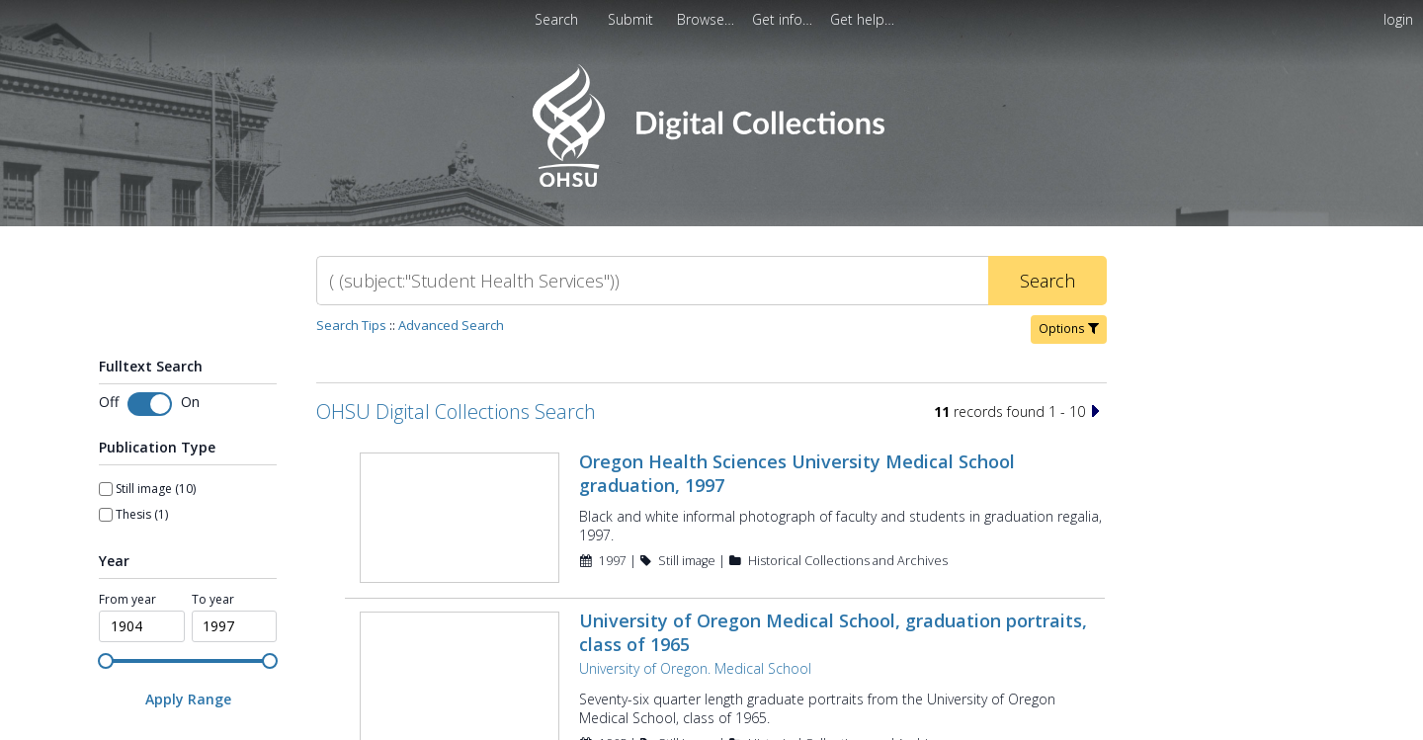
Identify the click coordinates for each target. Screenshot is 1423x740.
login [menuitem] (1398, 19)
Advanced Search (451, 325)
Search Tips (351, 325)
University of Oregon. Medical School (695, 668)
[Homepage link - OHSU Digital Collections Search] (711, 182)
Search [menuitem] (556, 19)
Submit (632, 19)
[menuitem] (632, 19)
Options (1069, 328)
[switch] (149, 404)
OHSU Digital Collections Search (456, 411)
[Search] (652, 280)
